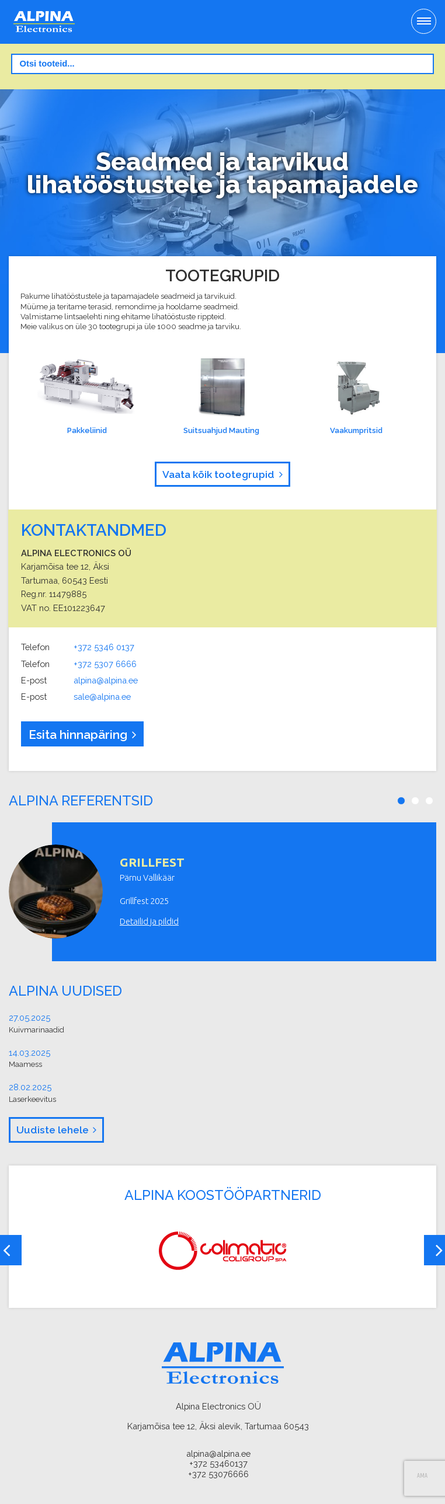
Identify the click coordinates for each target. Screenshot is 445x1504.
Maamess (25, 1064)
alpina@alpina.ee (106, 680)
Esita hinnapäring (78, 734)
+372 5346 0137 (104, 647)
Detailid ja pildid (149, 921)
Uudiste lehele (52, 1130)
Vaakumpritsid (355, 396)
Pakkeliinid (86, 396)
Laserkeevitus (32, 1099)
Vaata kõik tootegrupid (218, 474)
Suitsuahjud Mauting (221, 396)
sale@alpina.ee (102, 697)
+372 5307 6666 (105, 664)
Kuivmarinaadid (36, 1029)
